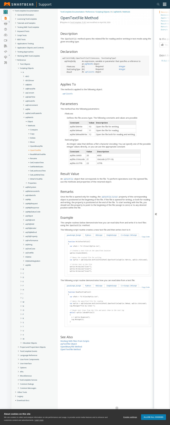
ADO (27, 76)
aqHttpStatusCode (32, 212)
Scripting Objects (27, 68)
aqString (28, 244)
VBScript (98, 235)
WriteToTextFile (36, 179)
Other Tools (22, 392)
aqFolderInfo (30, 195)
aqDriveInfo (30, 101)
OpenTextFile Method (70, 349)
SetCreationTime (37, 162)
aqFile (27, 109)
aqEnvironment (31, 105)
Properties (32, 183)
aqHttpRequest (31, 203)
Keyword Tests (23, 31)
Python (88, 235)
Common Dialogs (27, 384)
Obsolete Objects (30, 343)
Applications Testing (25, 43)
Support (45, 4)
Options (23, 367)
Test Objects (25, 64)
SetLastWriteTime (37, 175)
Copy (32, 134)
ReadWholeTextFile (38, 154)
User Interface (26, 363)
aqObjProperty (31, 236)
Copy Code (146, 237)
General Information (25, 15)
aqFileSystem (30, 187)
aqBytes (28, 84)
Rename (33, 158)
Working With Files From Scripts (74, 341)
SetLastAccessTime (38, 170)
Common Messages (28, 388)
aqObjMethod (31, 232)
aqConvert (29, 93)
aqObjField (29, 224)
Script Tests (22, 35)
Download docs (23, 400)
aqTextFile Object (68, 343)
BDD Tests (21, 39)
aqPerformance (31, 240)
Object (30, 121)
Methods (31, 125)
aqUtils (28, 265)
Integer (122, 66)
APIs (22, 371)
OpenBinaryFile (36, 146)
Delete (32, 138)
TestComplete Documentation (27, 11)
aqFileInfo (29, 117)
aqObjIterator (30, 228)
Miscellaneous (26, 376)
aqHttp (28, 199)
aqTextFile (29, 253)
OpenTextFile (35, 150)
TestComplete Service (28, 380)
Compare (34, 129)
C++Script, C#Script (129, 235)
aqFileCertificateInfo (33, 113)
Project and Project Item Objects (33, 347)
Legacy (20, 396)
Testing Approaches (25, 52)
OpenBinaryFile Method (71, 346)
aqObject (29, 216)
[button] (164, 4)
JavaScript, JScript (74, 235)
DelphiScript (111, 235)
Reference (21, 60)
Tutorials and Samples (26, 23)
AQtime (28, 257)
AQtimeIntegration (32, 261)
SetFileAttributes (36, 166)
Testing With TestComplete (28, 27)
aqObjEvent (30, 220)
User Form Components (29, 359)
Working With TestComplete (28, 56)
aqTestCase (30, 248)
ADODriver (29, 80)
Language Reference (28, 355)
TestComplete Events (28, 351)
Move (32, 142)
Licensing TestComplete (27, 19)
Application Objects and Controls (30, 47)
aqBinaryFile (30, 88)
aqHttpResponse (32, 207)
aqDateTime (30, 97)
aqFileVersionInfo (32, 191)
